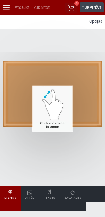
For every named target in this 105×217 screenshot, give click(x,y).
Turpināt (91, 7)
